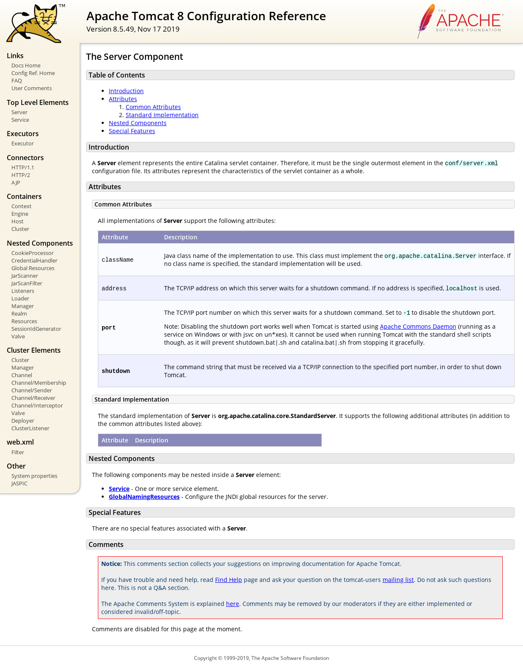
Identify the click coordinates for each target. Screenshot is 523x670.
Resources (24, 321)
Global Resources (32, 268)
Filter (17, 452)
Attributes (123, 99)
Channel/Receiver (33, 398)
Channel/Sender (31, 390)
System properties (34, 476)
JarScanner (24, 275)
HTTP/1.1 (22, 167)
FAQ (16, 80)
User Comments (31, 88)
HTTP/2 (20, 175)
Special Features (132, 131)
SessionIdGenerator (36, 328)
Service (20, 119)
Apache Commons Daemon (418, 326)
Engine (19, 213)
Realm (19, 313)
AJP (15, 182)
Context (21, 206)
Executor (22, 143)
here (232, 604)
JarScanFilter (26, 283)
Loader (20, 298)
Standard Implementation (162, 115)
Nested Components (138, 123)
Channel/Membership (38, 382)
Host (17, 221)
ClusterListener (30, 428)
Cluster (20, 229)
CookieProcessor (32, 253)
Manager (22, 306)
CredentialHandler (34, 260)
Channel (21, 375)
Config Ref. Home (33, 73)
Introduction (126, 91)
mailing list (398, 580)
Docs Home (25, 65)
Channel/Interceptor (37, 405)
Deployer (22, 420)
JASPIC (19, 483)
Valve (18, 336)
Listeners (22, 291)
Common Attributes (153, 107)
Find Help (228, 580)
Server (19, 112)
